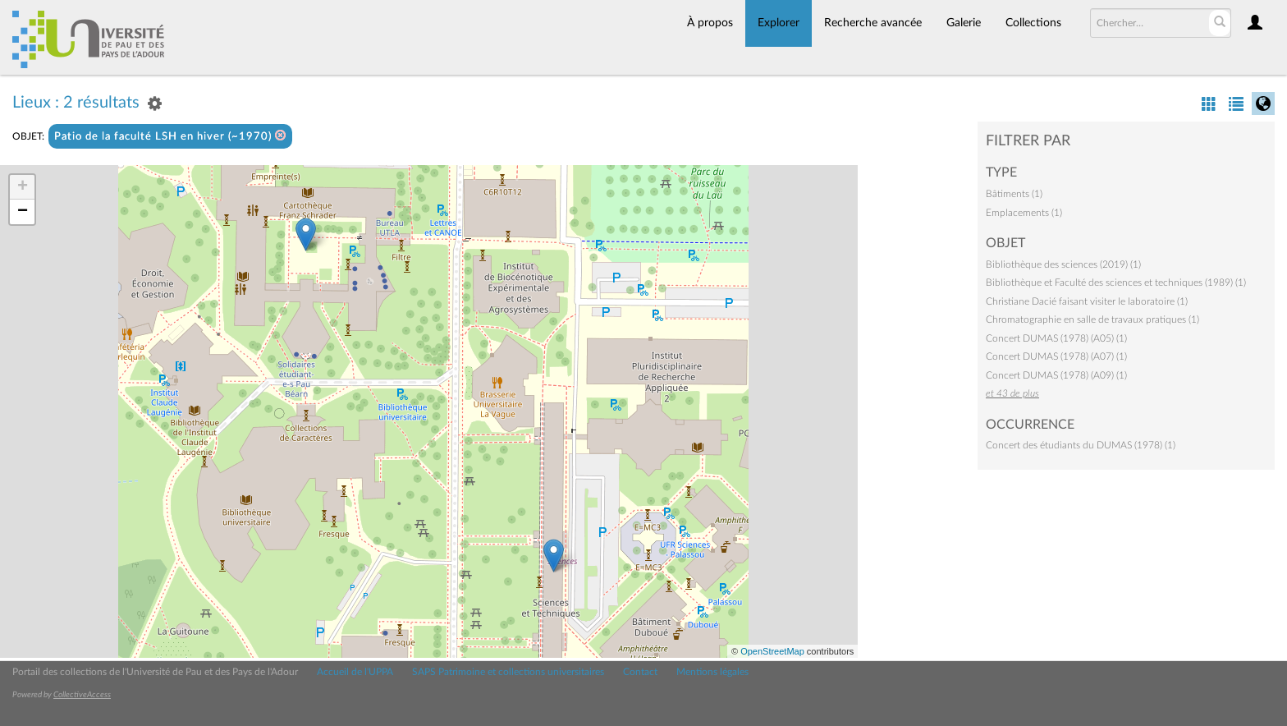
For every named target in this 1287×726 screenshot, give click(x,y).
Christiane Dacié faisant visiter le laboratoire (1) (1087, 301)
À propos (710, 23)
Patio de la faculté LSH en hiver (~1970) (170, 136)
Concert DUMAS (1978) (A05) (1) (1056, 338)
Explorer (778, 23)
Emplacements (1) (1024, 213)
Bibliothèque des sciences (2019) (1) (1063, 264)
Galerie (963, 23)
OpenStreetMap (772, 651)
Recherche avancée (873, 23)
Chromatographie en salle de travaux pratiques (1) (1092, 319)
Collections (1033, 23)
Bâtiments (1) (1014, 194)
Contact (640, 672)
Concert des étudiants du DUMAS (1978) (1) (1080, 445)
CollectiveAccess (82, 695)
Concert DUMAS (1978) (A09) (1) (1056, 375)
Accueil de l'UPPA (355, 672)
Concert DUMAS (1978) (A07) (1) (1056, 356)
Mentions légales (712, 672)
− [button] (22, 212)
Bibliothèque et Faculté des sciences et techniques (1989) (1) (1116, 282)
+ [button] (22, 187)
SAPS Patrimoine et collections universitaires (508, 672)
